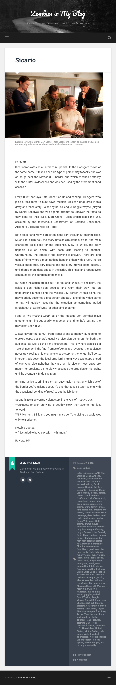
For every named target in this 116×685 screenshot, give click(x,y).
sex (104, 600)
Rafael (96, 594)
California (82, 498)
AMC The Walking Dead (91, 474)
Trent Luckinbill (86, 624)
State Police (92, 606)
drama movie (91, 524)
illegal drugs (96, 560)
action (80, 473)
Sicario (25, 60)
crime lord (87, 509)
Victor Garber (91, 631)
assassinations (84, 484)
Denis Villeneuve (85, 521)
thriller (95, 617)
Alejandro (89, 473)
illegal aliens (96, 557)
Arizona (96, 476)
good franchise (96, 549)
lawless (81, 577)
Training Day (83, 622)
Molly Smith (83, 589)
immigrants (95, 563)
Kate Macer (83, 574)
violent (87, 634)
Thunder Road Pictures (88, 620)
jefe (93, 566)
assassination (94, 478)
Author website (30, 480)
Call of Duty (94, 498)
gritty (85, 552)
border (101, 493)
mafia (100, 577)
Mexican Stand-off (86, 586)
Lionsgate (91, 577)
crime (92, 501)
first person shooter (92, 541)
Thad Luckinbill (92, 614)
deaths (99, 518)
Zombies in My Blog (57, 13)
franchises (82, 549)
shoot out (89, 603)
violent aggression (88, 635)
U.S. (79, 628)
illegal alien (83, 557)
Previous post (84, 655)
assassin (81, 478)
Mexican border (97, 583)
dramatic (81, 526)
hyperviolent (98, 555)
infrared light (83, 566)
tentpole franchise (96, 611)
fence (80, 538)
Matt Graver (83, 580)
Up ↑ (109, 678)
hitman (98, 552)
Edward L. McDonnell (94, 532)
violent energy (84, 640)
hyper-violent (83, 555)
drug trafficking (95, 529)
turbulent (100, 625)
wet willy (91, 645)
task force (91, 608)
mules (91, 591)
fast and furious (98, 535)
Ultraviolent (88, 628)
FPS (79, 543)
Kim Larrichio (97, 574)
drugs (80, 532)
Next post (82, 660)
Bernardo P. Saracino (87, 490)
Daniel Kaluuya (92, 512)
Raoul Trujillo (83, 597)
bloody (94, 493)
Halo (91, 552)
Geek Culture (83, 468)
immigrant (82, 563)
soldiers (81, 606)
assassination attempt (88, 481)
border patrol (83, 495)
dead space (89, 518)
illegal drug (82, 560)
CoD (103, 498)
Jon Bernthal (93, 569)
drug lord (81, 529)
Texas (80, 614)
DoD (97, 521)
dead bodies (93, 515)
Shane (80, 603)
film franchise (91, 538)
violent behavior (98, 637)
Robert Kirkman (93, 600)
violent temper (92, 642)
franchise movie (90, 546)
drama (80, 524)
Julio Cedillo (90, 572)
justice (101, 572)
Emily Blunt (83, 535)
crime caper (89, 504)
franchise (87, 543)
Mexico (101, 586)
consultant (82, 501)
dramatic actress (96, 526)
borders (95, 495)
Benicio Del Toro (93, 487)
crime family (91, 507)
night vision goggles (88, 593)
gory (79, 552)
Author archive (23, 480)
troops (91, 625)
